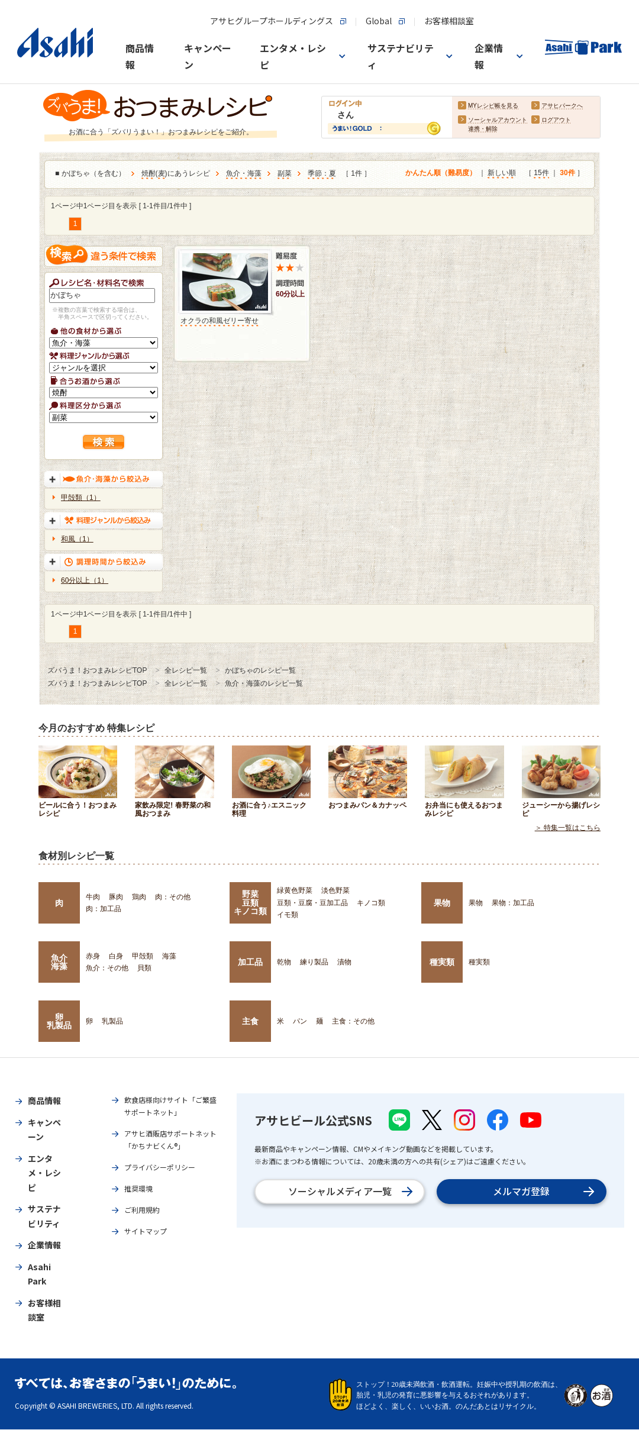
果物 (442, 903)
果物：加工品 (513, 903)
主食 (250, 1021)
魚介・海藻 (244, 174)
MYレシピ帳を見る (493, 106)
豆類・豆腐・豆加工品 (312, 903)
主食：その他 (353, 1021)
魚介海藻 (59, 962)
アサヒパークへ (562, 106)
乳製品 (112, 1021)
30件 (567, 173)
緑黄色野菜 (294, 890)
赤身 (93, 956)
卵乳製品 (59, 1021)
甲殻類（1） (81, 497)
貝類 (144, 968)
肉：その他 (173, 897)
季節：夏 (322, 174)
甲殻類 (142, 956)
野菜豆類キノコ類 (250, 902)
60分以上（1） (84, 580)
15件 (541, 173)
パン (300, 1021)
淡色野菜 (335, 890)
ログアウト (556, 120)
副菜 (284, 174)
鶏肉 (139, 897)
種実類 (442, 962)
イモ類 (287, 915)
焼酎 (148, 174)
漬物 (344, 962)
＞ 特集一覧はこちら (568, 828)
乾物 (284, 962)
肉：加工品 (103, 909)
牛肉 (93, 897)
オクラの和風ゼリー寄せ (219, 321)
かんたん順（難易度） (440, 173)
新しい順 (502, 173)
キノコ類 (371, 903)
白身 (116, 956)
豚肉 (116, 897)
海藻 (169, 956)
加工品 (250, 962)
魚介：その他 (107, 968)
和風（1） (77, 539)
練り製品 (314, 962)
